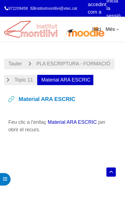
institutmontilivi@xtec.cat (55, 8)
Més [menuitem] (110, 29)
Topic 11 (23, 80)
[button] (111, 172)
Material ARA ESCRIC (72, 122)
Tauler (15, 63)
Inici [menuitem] (96, 29)
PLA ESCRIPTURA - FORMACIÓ (73, 63)
